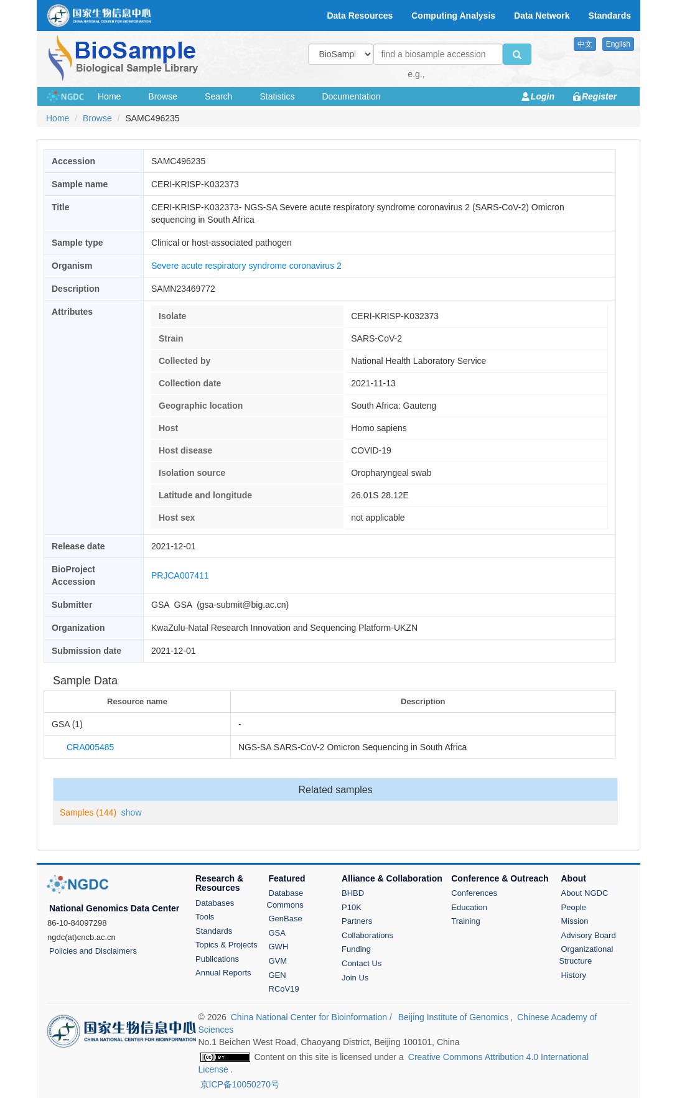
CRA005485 (90, 747)
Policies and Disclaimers (93, 951)
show (131, 812)
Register (599, 96)
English (618, 44)
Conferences (474, 893)
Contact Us (361, 963)
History (573, 975)
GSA (277, 932)
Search (218, 96)
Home (109, 96)
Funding (356, 949)
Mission (575, 921)
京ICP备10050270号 (240, 1084)
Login (542, 96)
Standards (213, 931)
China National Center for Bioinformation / (313, 1017)
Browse (162, 96)
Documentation (351, 96)
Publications (217, 959)
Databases (214, 903)
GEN (277, 975)
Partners (357, 921)
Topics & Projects (226, 944)
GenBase (285, 918)
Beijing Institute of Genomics (453, 1017)
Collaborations (367, 935)
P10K (352, 907)
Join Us (355, 977)
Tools (204, 916)
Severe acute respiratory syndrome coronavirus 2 (246, 266)
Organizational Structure (586, 954)
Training (465, 921)
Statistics (276, 96)
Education (469, 907)
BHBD (353, 893)
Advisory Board (588, 935)
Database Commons (285, 899)
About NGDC (585, 893)
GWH (279, 946)
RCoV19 (284, 988)
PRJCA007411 (180, 575)
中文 (584, 44)
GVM (278, 960)
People (573, 907)
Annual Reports (223, 972)
